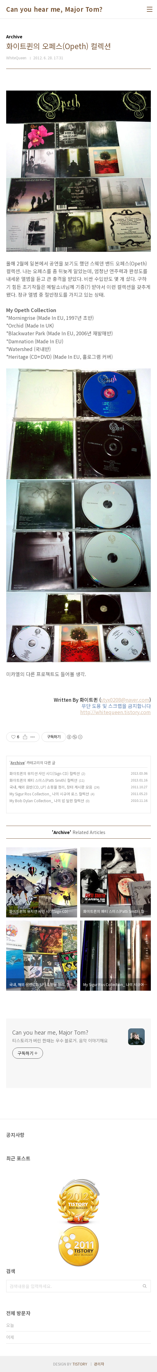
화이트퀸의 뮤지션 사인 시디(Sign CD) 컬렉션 (45, 773)
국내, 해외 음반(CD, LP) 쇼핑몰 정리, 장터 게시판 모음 (51, 787)
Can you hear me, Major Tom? (54, 9)
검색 (145, 1286)
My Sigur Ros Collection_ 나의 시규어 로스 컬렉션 (49, 793)
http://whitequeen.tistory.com (115, 712)
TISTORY (80, 1363)
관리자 (99, 1363)
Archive (17, 762)
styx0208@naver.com (125, 699)
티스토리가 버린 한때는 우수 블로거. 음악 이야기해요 (60, 1040)
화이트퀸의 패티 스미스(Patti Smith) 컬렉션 (43, 780)
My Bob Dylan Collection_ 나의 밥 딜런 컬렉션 (47, 800)
